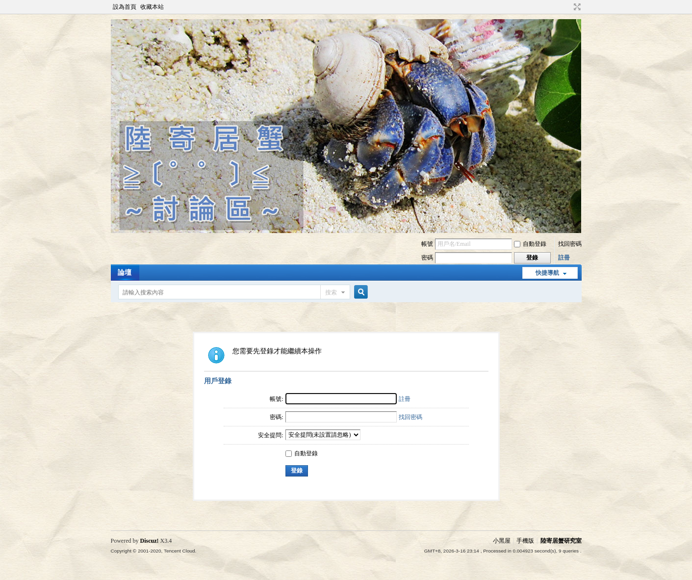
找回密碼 (570, 243)
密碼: (276, 417)
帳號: (276, 398)
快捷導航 (547, 272)
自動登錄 (530, 243)
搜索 (331, 292)
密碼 (427, 257)
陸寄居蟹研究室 (561, 540)
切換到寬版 (576, 6)
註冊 (564, 257)
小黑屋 (502, 540)
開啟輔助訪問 (567, 6)
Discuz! (149, 540)
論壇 (124, 272)
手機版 (525, 540)
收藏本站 (152, 6)
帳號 (427, 243)
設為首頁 (124, 6)
